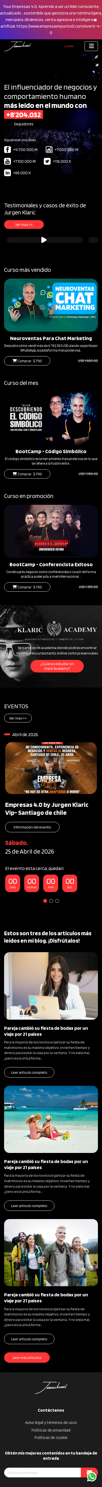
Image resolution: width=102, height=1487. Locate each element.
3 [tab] (57, 901)
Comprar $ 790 (27, 361)
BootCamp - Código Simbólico (51, 451)
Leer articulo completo (29, 1072)
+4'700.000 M (21, 150)
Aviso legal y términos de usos (51, 1422)
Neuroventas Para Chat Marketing (51, 338)
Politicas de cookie (51, 1437)
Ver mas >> (24, 224)
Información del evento (32, 827)
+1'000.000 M (62, 150)
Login (68, 46)
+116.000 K (57, 161)
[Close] (95, 19)
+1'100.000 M (20, 161)
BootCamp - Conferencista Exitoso (51, 564)
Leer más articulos (27, 1357)
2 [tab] (51, 901)
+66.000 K (17, 173)
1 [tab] (45, 901)
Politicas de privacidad (51, 1430)
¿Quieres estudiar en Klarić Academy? (57, 666)
